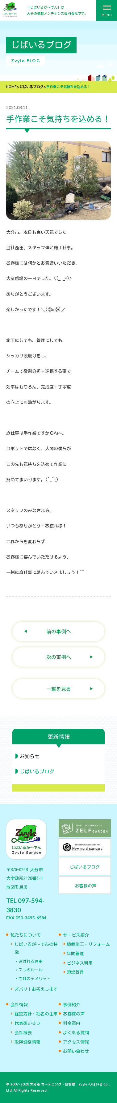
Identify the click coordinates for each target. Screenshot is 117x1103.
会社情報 (19, 1005)
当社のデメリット (35, 979)
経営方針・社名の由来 (36, 1014)
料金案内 (71, 1023)
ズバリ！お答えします (36, 989)
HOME (11, 87)
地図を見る (17, 887)
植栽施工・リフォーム (88, 944)
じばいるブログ (31, 87)
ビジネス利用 (80, 963)
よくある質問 (76, 1033)
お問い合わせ (76, 1051)
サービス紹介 (76, 935)
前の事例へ (58, 631)
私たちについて (25, 935)
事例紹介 (71, 1005)
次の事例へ (58, 657)
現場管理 (75, 972)
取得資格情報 (27, 1042)
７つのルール (31, 970)
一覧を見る (58, 689)
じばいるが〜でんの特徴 (36, 948)
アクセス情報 (76, 1042)
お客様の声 (74, 1014)
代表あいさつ (27, 1023)
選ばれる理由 (31, 961)
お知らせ (30, 756)
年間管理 (75, 953)
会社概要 (23, 1033)
